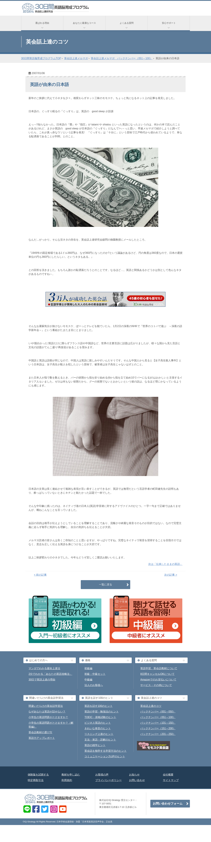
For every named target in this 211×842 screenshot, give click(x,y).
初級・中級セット (95, 674)
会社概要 (168, 774)
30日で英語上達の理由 (42, 679)
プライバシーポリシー (108, 780)
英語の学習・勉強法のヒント (101, 711)
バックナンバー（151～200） (157, 728)
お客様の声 (101, 774)
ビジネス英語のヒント (97, 722)
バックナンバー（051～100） (157, 717)
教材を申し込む (70, 774)
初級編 (88, 668)
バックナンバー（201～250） (157, 734)
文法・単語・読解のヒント (100, 739)
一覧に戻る (105, 584)
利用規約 (66, 780)
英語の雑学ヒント (95, 745)
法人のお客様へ (93, 685)
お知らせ (134, 774)
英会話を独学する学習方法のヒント (105, 750)
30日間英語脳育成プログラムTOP (41, 58)
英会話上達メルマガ (76, 58)
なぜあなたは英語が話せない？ (47, 711)
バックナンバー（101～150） (157, 722)
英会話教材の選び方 (40, 732)
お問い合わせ (137, 780)
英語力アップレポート (42, 738)
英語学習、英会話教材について (158, 668)
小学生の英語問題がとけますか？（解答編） (51, 724)
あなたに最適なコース (84, 23)
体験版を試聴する (38, 774)
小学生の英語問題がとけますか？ (48, 717)
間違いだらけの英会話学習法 (46, 706)
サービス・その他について (156, 685)
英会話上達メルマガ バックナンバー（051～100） (121, 58)
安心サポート (169, 23)
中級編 (88, 679)
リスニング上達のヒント (98, 734)
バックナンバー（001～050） (157, 711)
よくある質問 (127, 23)
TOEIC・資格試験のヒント (100, 717)
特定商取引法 (36, 780)
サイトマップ (171, 780)
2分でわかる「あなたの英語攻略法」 (50, 674)
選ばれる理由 (42, 23)
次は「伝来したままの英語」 (165, 564)
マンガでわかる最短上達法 (44, 668)
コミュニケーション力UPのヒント (104, 756)
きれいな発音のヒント (97, 728)
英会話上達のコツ (150, 706)
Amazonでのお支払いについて (158, 679)
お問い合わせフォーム (167, 803)
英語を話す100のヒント (98, 706)
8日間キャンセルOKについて (157, 674)
